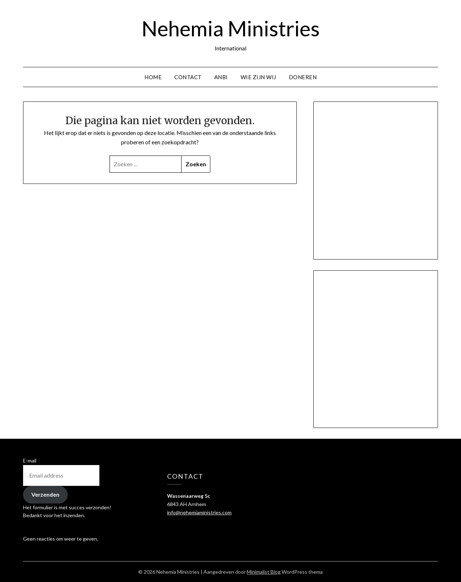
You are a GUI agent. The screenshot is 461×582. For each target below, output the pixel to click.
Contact (188, 77)
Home (153, 77)
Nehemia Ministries (231, 28)
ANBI (221, 77)
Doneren (303, 77)
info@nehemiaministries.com (199, 512)
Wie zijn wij (258, 77)
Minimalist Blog (264, 572)
